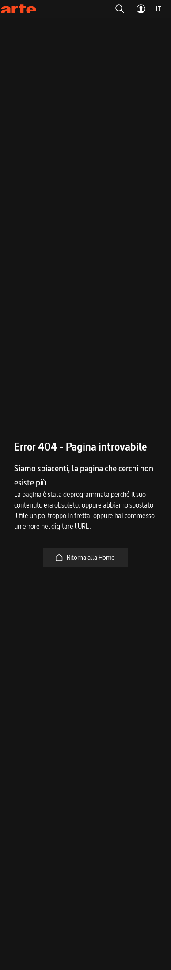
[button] (119, 9)
